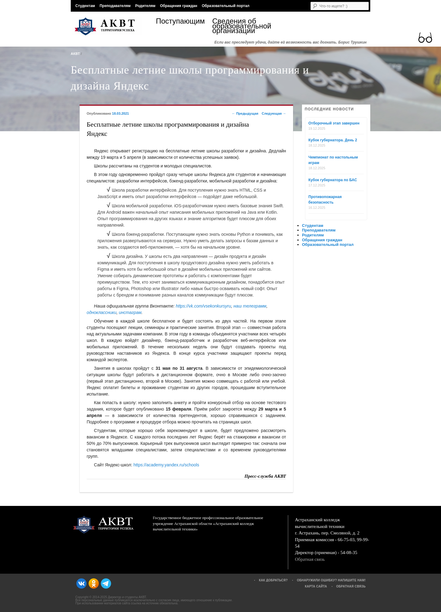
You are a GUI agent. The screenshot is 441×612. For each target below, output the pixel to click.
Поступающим (180, 22)
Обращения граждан (178, 6)
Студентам (85, 6)
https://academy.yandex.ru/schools (166, 464)
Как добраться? (273, 580)
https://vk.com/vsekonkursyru (203, 306)
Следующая (274, 113)
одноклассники (101, 312)
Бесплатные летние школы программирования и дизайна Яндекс (190, 78)
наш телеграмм (249, 306)
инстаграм (130, 312)
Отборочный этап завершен (334, 123)
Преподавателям (115, 6)
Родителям (145, 6)
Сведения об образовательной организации (240, 26)
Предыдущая (245, 113)
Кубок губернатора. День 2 (332, 140)
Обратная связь (310, 559)
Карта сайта (316, 586)
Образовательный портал (225, 6)
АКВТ (75, 53)
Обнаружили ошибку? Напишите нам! (331, 580)
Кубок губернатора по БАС (332, 180)
